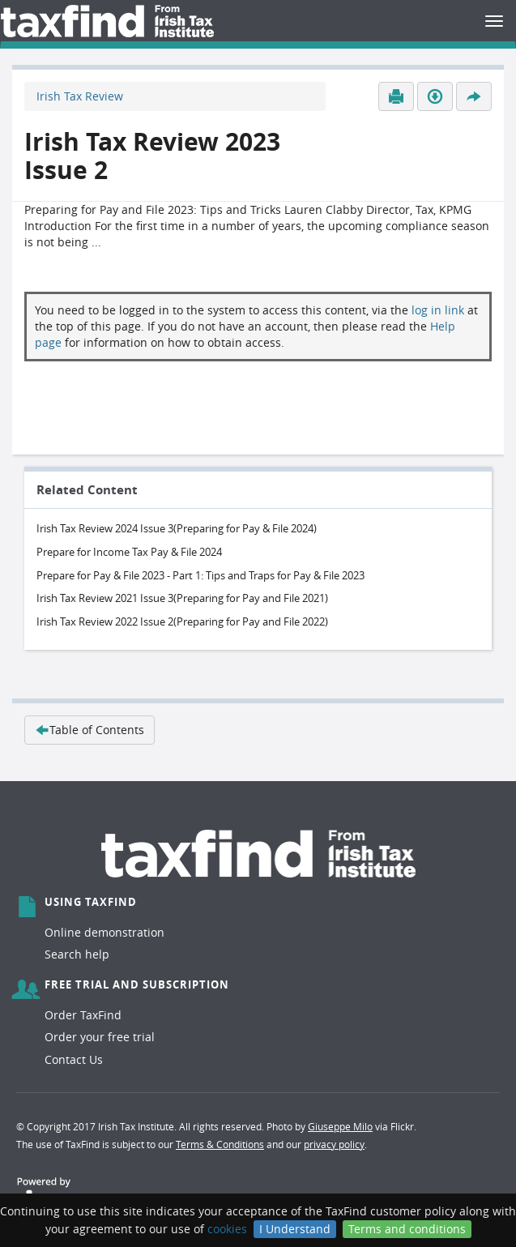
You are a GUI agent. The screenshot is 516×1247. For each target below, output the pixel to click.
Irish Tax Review (79, 96)
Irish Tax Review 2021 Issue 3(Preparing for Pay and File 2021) (182, 598)
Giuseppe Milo (340, 1126)
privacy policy (334, 1144)
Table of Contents (89, 729)
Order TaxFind (83, 1015)
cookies (227, 1228)
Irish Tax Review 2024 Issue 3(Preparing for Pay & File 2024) (176, 528)
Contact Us (74, 1059)
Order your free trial (100, 1036)
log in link (438, 310)
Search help (77, 954)
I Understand (294, 1228)
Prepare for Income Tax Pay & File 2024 (129, 551)
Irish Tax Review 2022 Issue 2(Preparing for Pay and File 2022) (182, 621)
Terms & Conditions (220, 1144)
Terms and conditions (407, 1228)
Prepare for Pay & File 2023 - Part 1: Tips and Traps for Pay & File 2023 (200, 575)
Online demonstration (104, 932)
